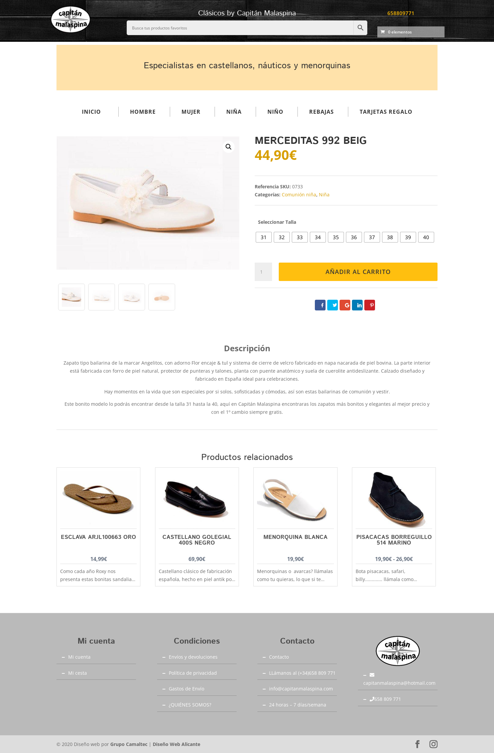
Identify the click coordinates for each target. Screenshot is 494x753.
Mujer (191, 111)
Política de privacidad (193, 673)
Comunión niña (299, 194)
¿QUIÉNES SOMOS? (190, 704)
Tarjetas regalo (386, 111)
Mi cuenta (79, 657)
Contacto (279, 657)
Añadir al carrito (358, 272)
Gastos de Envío (186, 688)
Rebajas (321, 111)
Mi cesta (77, 673)
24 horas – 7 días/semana (297, 704)
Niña (234, 111)
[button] (229, 147)
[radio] (263, 237)
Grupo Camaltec (128, 744)
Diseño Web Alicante (176, 744)
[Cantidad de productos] (263, 272)
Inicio (91, 111)
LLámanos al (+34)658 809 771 (302, 673)
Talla (290, 222)
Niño (275, 111)
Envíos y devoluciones (193, 657)
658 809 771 (385, 699)
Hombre (143, 111)
